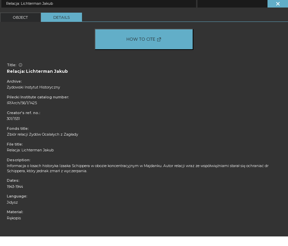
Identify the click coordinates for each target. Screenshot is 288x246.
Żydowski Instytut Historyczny (33, 87)
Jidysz (12, 202)
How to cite (144, 39)
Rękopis (14, 218)
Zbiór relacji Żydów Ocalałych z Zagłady (42, 134)
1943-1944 (15, 186)
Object (20, 17)
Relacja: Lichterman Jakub (30, 150)
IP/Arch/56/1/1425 (22, 103)
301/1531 (13, 119)
